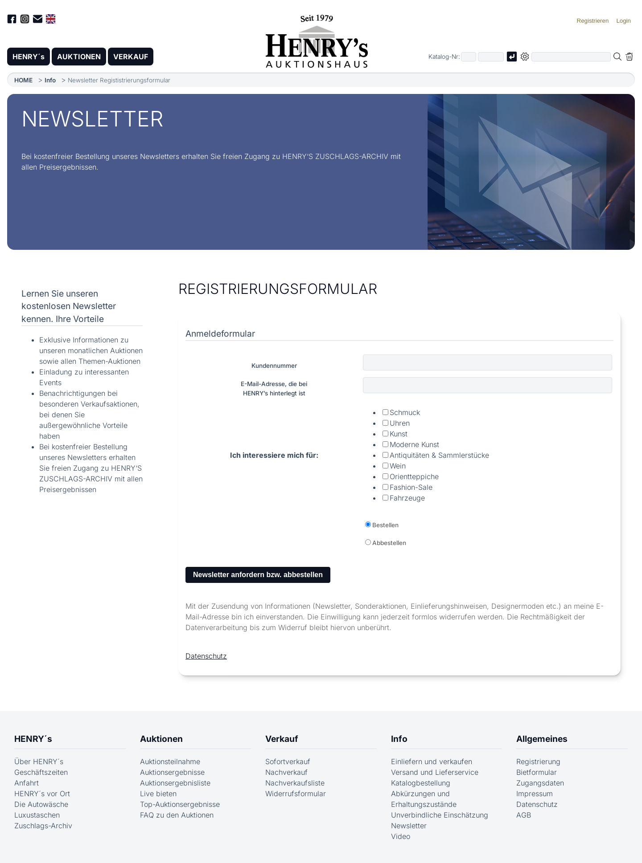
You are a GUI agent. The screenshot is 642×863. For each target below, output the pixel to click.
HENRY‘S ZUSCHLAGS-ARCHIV (335, 156)
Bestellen (385, 525)
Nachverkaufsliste (295, 782)
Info (50, 80)
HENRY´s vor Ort (42, 793)
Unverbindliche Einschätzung (439, 814)
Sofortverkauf (287, 761)
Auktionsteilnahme (170, 761)
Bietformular (536, 772)
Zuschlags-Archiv (43, 825)
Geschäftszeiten (41, 772)
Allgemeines (542, 738)
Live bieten (158, 793)
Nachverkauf (286, 772)
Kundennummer (274, 365)
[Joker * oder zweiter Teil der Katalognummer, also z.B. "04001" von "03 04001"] (491, 56)
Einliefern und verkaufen (431, 761)
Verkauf (281, 738)
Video (400, 836)
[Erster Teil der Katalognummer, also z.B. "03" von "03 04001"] (468, 56)
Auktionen (161, 738)
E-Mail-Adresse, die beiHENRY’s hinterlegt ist (274, 388)
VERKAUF (130, 56)
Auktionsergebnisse (172, 772)
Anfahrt (26, 782)
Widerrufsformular (295, 793)
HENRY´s (28, 56)
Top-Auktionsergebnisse (180, 804)
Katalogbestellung (420, 782)
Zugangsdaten (540, 782)
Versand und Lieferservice (434, 772)
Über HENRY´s (38, 761)
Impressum (534, 793)
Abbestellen (389, 542)
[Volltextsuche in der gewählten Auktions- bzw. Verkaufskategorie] (571, 56)
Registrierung (538, 761)
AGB (523, 814)
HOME (23, 80)
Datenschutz (206, 655)
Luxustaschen (37, 814)
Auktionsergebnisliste (175, 782)
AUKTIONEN (79, 56)
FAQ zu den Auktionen (177, 814)
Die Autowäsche (41, 804)
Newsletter (409, 825)
